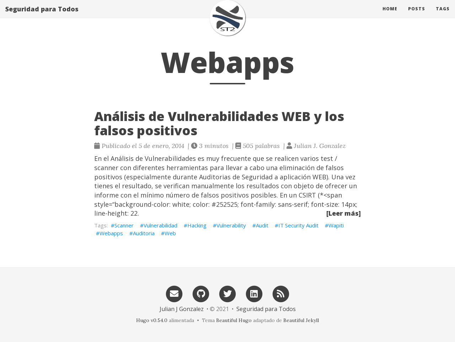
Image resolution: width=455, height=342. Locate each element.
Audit (262, 225)
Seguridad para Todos (42, 16)
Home (389, 16)
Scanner (124, 225)
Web (170, 233)
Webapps (111, 233)
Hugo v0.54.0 (151, 320)
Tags (443, 16)
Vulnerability (231, 225)
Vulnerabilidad (160, 225)
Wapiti (336, 225)
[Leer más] (343, 213)
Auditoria (144, 233)
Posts (416, 16)
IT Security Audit (298, 225)
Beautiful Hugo (234, 320)
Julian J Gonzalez (182, 309)
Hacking (197, 225)
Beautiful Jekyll (301, 320)
